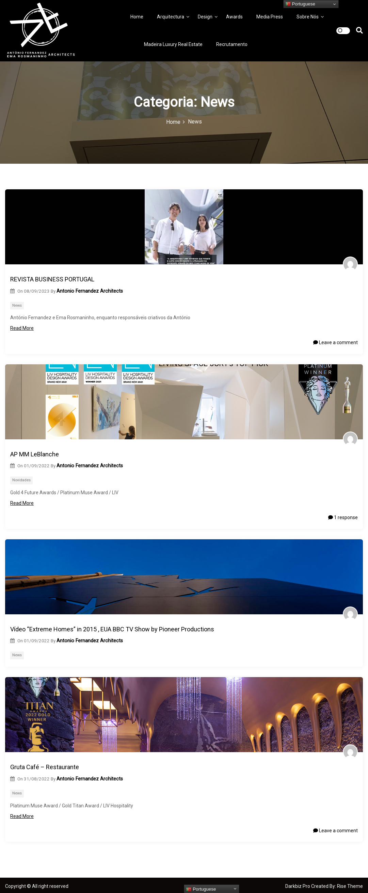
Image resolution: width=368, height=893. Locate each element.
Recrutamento (231, 44)
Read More (25, 328)
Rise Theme (350, 886)
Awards (234, 16)
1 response (343, 517)
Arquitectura (170, 16)
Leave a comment (335, 342)
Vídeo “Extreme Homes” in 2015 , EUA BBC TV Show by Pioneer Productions (112, 629)
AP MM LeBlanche (34, 454)
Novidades (21, 480)
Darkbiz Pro (298, 886)
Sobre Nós (308, 16)
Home (136, 16)
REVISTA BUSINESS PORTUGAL (52, 279)
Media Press (269, 16)
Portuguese (300, 4)
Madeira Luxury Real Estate (173, 44)
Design (205, 16)
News (17, 305)
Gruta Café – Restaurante (44, 767)
